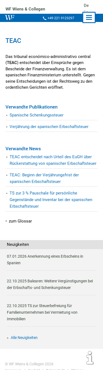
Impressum (13, 357)
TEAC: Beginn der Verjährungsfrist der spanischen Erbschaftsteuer (44, 178)
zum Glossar (20, 221)
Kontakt (33, 357)
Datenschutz (55, 357)
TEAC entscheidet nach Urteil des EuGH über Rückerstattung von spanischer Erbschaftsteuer (53, 160)
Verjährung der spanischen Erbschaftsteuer (49, 126)
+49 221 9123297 (60, 18)
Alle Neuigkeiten (24, 324)
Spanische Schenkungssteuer (36, 115)
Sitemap (76, 357)
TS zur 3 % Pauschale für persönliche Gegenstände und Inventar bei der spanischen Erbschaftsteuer (51, 200)
